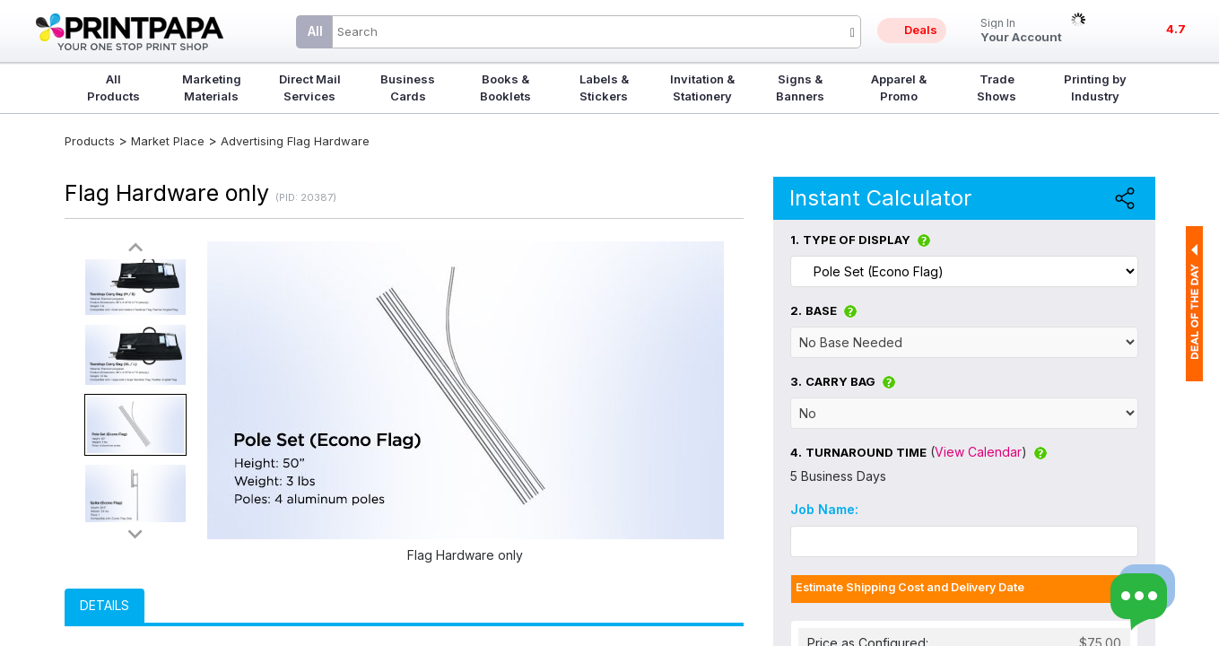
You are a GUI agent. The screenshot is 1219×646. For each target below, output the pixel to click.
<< (135, 248)
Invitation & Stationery (702, 87)
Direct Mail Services (310, 87)
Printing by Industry (1095, 87)
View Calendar (978, 451)
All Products (113, 87)
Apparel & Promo (899, 87)
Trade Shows (996, 87)
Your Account (1021, 31)
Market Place (168, 141)
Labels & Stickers (604, 87)
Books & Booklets (505, 87)
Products (90, 141)
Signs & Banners (800, 87)
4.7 (1176, 29)
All (315, 31)
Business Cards (407, 87)
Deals (920, 29)
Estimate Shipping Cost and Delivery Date (910, 587)
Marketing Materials (211, 87)
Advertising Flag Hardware (295, 141)
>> (135, 533)
